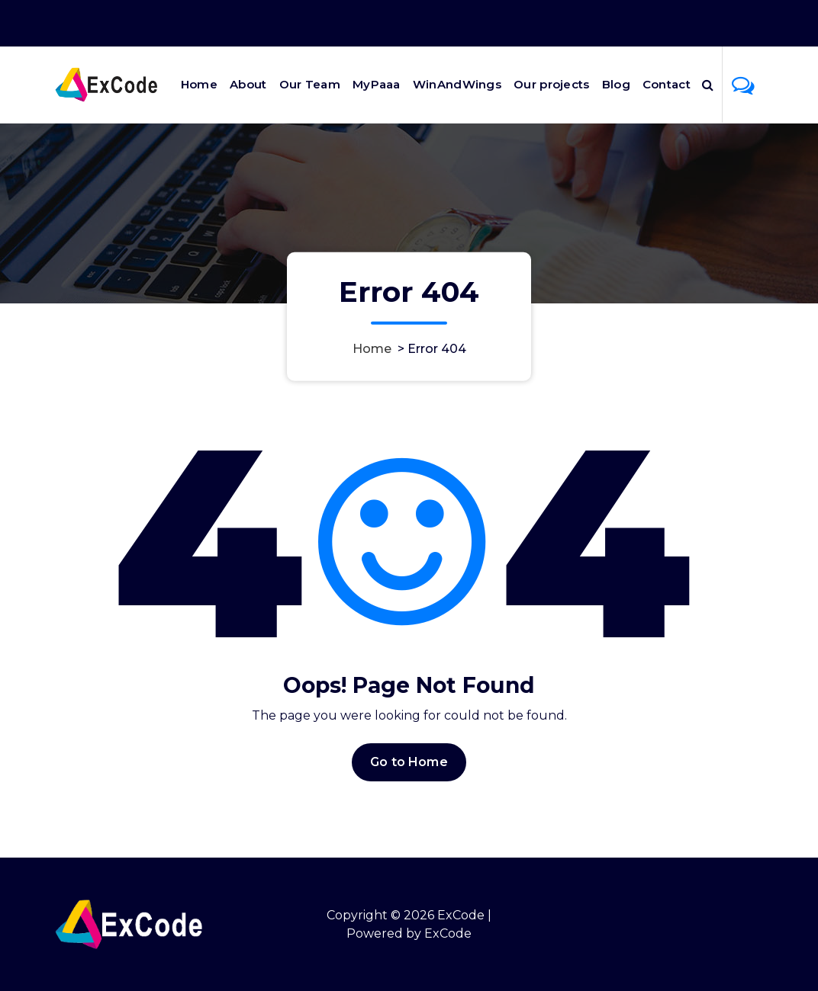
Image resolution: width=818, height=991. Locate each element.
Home (199, 84)
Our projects (552, 84)
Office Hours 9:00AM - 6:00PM (570, 23)
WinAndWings (457, 84)
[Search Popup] (707, 84)
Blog (616, 84)
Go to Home (409, 762)
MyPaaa (377, 84)
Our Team (309, 84)
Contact (666, 84)
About (248, 84)
